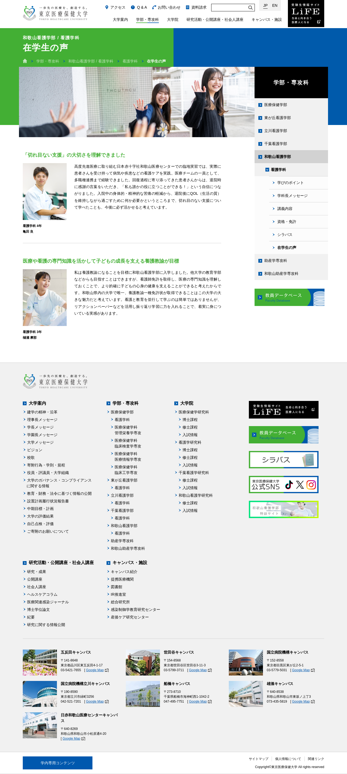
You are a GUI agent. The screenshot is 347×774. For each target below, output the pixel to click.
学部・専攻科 (147, 19)
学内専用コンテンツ (58, 763)
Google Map (95, 670)
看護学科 (130, 61)
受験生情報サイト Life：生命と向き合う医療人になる (306, 13)
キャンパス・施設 (267, 19)
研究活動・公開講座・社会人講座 (215, 19)
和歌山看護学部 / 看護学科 (90, 61)
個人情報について (288, 759)
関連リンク (316, 759)
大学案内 (120, 19)
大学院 (172, 19)
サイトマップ (258, 759)
